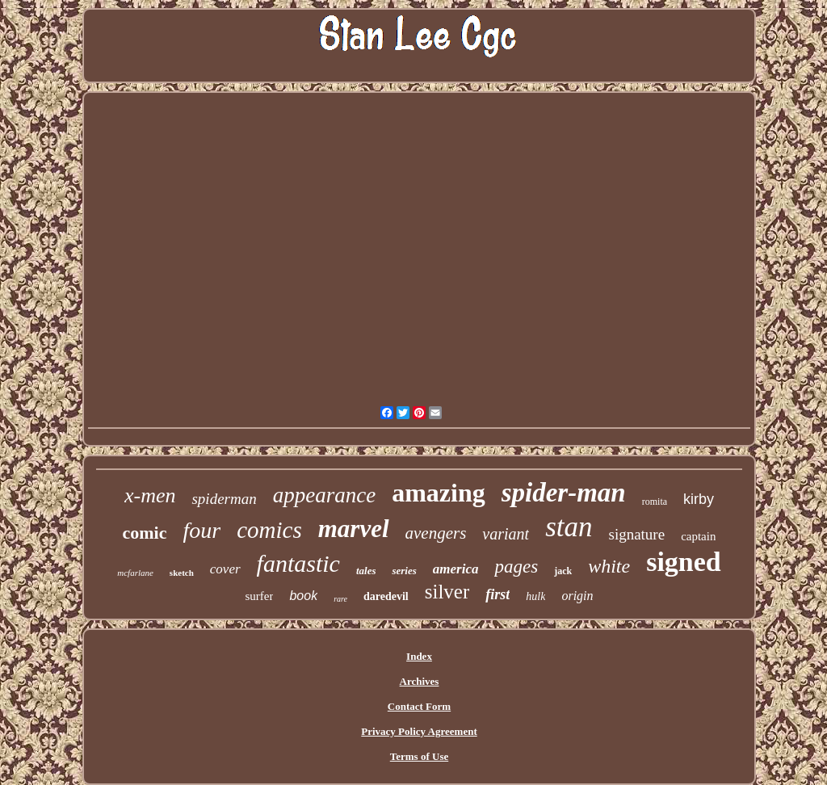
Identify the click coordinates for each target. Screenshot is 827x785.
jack (563, 571)
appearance (324, 495)
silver (447, 591)
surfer (259, 596)
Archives (419, 681)
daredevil (386, 596)
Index (419, 656)
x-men (150, 495)
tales (366, 571)
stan (568, 527)
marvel (353, 528)
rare (340, 598)
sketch (182, 572)
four (202, 530)
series (404, 571)
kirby (698, 499)
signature (636, 534)
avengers (436, 533)
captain (698, 536)
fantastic (298, 563)
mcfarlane (135, 572)
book (303, 595)
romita (654, 501)
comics (269, 530)
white (609, 566)
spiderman (223, 498)
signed (683, 562)
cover (225, 569)
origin (577, 595)
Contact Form (419, 706)
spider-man (564, 492)
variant (505, 534)
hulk (535, 596)
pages (516, 566)
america (456, 569)
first (497, 594)
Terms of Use (419, 756)
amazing (438, 492)
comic (145, 533)
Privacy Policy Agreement (418, 731)
